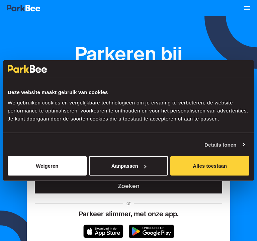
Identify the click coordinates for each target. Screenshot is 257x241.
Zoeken (129, 186)
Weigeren (47, 166)
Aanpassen (128, 166)
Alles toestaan (210, 166)
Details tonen (220, 144)
